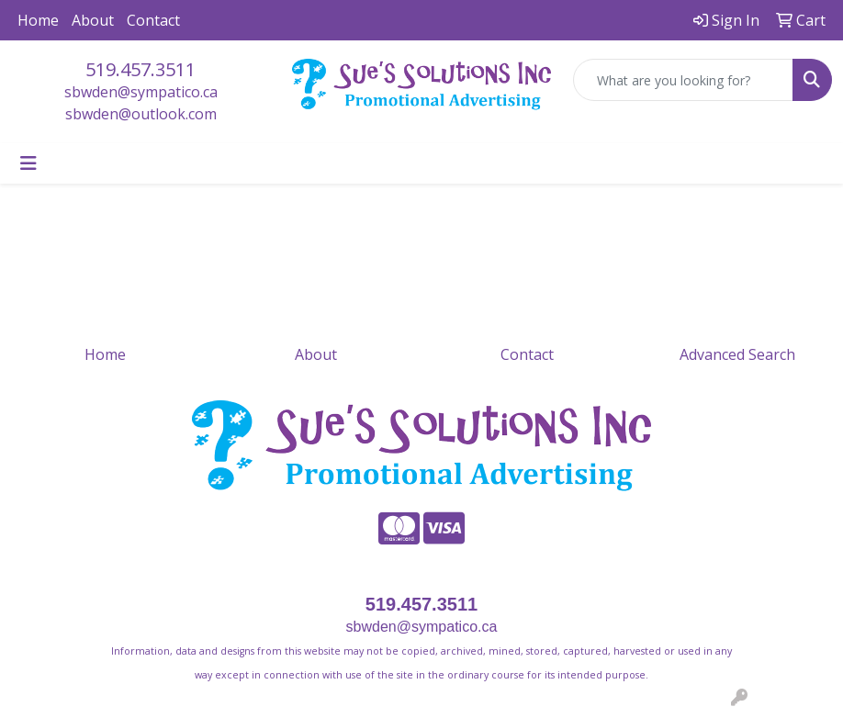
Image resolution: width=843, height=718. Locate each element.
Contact (153, 20)
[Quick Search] (683, 80)
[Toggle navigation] (28, 163)
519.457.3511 (140, 69)
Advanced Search (737, 354)
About (93, 20)
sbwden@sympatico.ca (141, 92)
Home (38, 20)
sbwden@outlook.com (141, 114)
